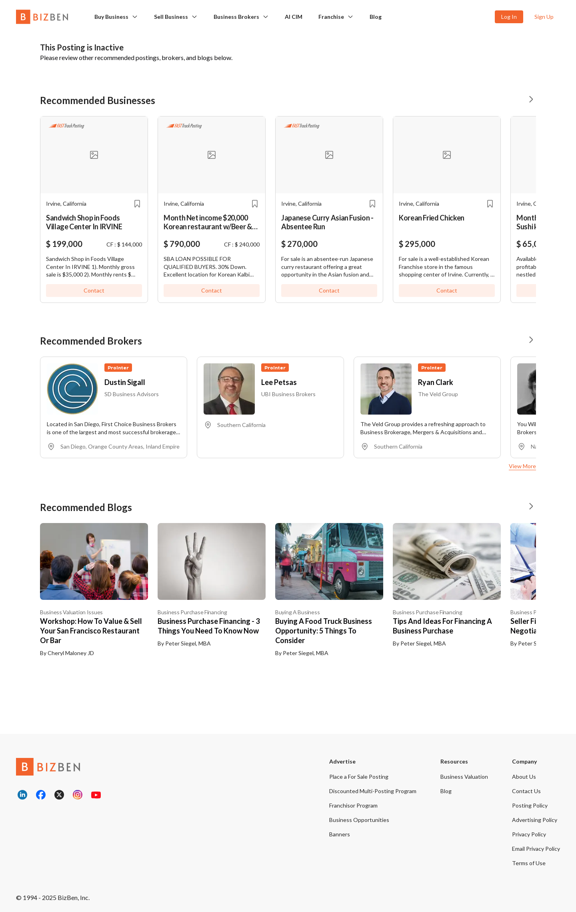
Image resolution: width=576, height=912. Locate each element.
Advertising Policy (534, 819)
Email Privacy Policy (536, 848)
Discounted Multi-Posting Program (372, 791)
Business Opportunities (359, 819)
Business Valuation (464, 776)
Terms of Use (529, 863)
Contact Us (526, 791)
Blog (446, 791)
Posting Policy (530, 805)
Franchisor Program (353, 805)
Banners (339, 834)
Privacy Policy (529, 834)
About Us (524, 776)
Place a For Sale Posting (358, 776)
